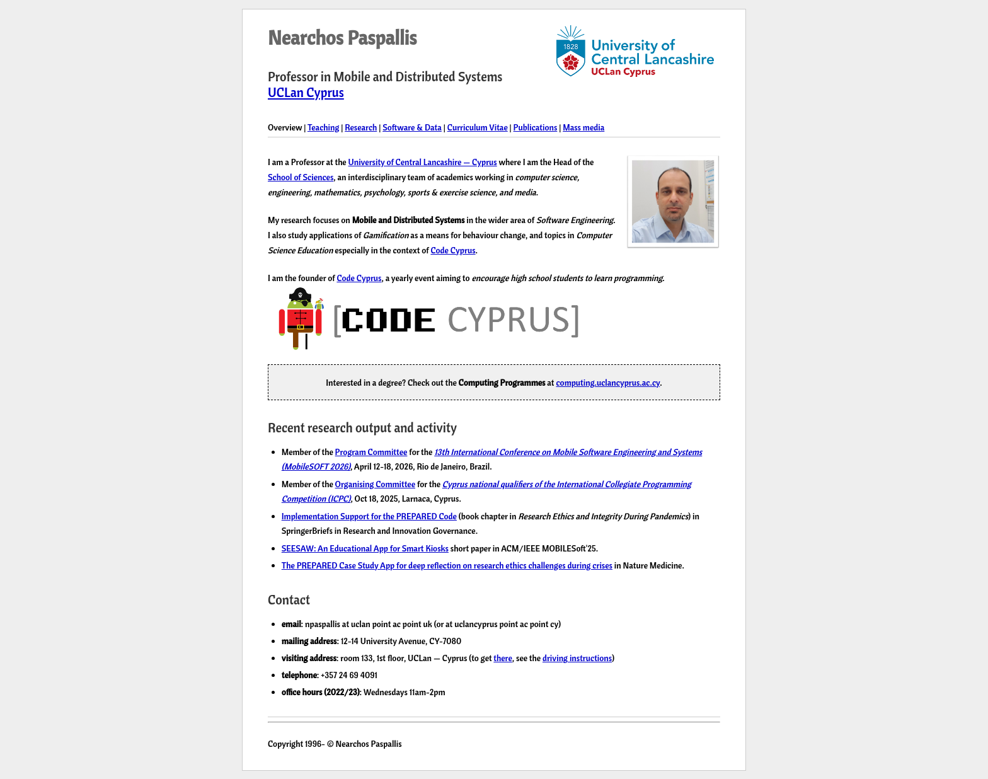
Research (361, 127)
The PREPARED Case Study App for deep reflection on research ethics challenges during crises (447, 565)
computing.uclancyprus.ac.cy (608, 382)
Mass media (583, 127)
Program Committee (371, 451)
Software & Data (412, 127)
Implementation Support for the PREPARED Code (369, 516)
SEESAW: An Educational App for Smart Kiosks (365, 548)
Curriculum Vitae (477, 127)
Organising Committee (375, 483)
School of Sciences (300, 176)
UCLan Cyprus (306, 92)
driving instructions (577, 657)
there (502, 657)
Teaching (323, 127)
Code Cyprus (452, 250)
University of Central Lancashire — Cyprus (422, 161)
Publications (536, 127)
